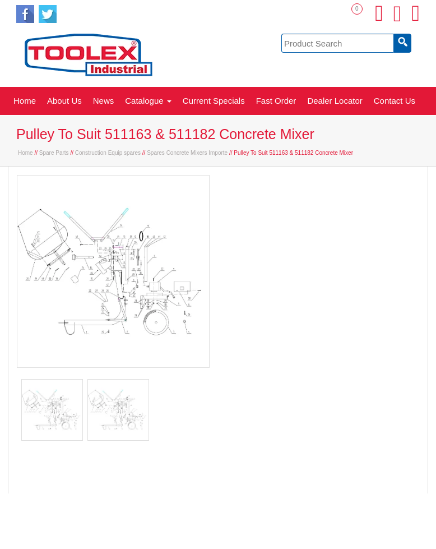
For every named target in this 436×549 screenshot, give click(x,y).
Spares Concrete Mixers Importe (187, 153)
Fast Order (276, 100)
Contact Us (394, 100)
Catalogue (148, 100)
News (103, 100)
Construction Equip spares (108, 153)
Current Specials (214, 100)
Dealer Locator (334, 100)
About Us (64, 100)
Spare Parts (54, 153)
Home (24, 100)
